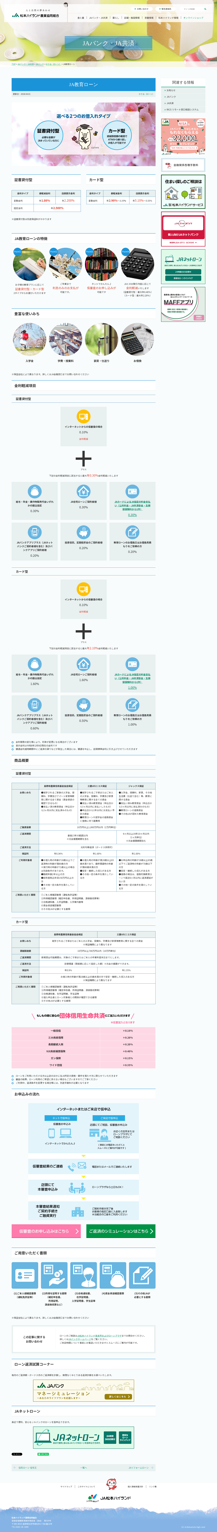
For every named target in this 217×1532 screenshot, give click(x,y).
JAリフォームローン (139, 1467)
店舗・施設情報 (132, 17)
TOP (14, 64)
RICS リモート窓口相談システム (183, 109)
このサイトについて (86, 1486)
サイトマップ (66, 1486)
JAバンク (40, 64)
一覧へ (83, 1467)
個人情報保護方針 (135, 1486)
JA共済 (170, 103)
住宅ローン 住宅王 (28, 1467)
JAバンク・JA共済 (98, 17)
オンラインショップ (193, 17)
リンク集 (153, 1486)
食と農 (81, 17)
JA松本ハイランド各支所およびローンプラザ (99, 1335)
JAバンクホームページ (80, 1339)
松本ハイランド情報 (168, 17)
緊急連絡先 (166, 8)
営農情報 (149, 17)
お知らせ (171, 90)
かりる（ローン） (53, 64)
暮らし (116, 17)
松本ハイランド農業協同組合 (35, 13)
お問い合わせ (142, 8)
